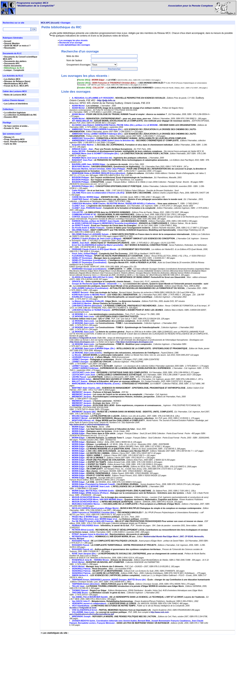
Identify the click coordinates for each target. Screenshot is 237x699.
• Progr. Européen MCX (14, 139)
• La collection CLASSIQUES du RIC (20, 115)
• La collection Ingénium (14, 112)
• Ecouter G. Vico (11, 128)
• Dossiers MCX (10, 117)
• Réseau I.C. (9, 137)
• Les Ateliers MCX (11, 79)
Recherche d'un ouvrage (70, 42)
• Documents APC (11, 63)
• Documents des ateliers (14, 61)
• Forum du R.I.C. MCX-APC (16, 86)
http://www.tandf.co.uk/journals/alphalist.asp (89, 483)
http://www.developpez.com (82, 400)
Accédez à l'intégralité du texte (82, 396)
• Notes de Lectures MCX (14, 95)
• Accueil (7, 41)
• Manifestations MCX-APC (15, 83)
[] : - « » (97, 91)
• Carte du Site (9, 144)
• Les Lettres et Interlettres (15, 103)
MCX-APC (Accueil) (50, 23)
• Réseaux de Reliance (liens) (16, 81)
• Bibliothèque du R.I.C (13, 68)
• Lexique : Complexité (13, 70)
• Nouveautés (9, 48)
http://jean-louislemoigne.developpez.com (134, 400)
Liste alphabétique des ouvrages (74, 45)
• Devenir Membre (11, 43)
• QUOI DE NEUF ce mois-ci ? (16, 45)
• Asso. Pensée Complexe (15, 141)
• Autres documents (12, 66)
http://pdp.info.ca (106, 158)
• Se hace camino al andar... (16, 126)
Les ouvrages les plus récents (73, 40)
